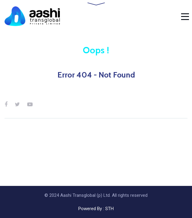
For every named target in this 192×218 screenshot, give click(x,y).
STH (109, 208)
